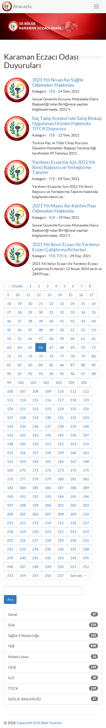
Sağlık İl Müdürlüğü (53, 635)
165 (48, 461)
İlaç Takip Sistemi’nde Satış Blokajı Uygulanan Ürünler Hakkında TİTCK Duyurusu (67, 123)
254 (23, 575)
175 (86, 470)
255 (35, 575)
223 (73, 532)
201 (61, 505)
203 (86, 505)
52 (83, 330)
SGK (52, 217)
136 (35, 426)
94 (51, 374)
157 (35, 453)
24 (72, 304)
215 (61, 523)
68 (62, 347)
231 (86, 540)
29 (30, 312)
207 (48, 514)
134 (10, 426)
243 (61, 558)
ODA (53, 667)
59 (62, 339)
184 (23, 488)
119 (86, 400)
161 (86, 453)
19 (20, 304)
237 (73, 549)
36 (9, 321)
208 (61, 514)
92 (30, 374)
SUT (53, 677)
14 (60, 295)
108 (35, 391)
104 (71, 383)
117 (61, 400)
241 (35, 558)
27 (9, 312)
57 (41, 339)
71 (94, 347)
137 (48, 426)
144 (48, 435)
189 (86, 488)
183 (10, 488)
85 (51, 365)
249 (48, 567)
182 (86, 479)
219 (23, 532)
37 (20, 321)
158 (48, 453)
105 (84, 383)
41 (62, 321)
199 (35, 505)
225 (10, 540)
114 (23, 400)
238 (86, 549)
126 (86, 409)
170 (23, 470)
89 (94, 365)
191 (23, 497)
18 (9, 304)
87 (72, 365)
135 (23, 426)
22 (51, 304)
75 (41, 356)
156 (23, 453)
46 (20, 330)
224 (86, 532)
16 (81, 295)
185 (35, 488)
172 (48, 470)
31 (51, 312)
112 (86, 391)
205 (23, 514)
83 (30, 365)
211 (10, 523)
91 (20, 374)
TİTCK (62, 256)
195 (73, 497)
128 (23, 418)
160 (73, 453)
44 (94, 321)
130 (48, 418)
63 (9, 347)
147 (86, 435)
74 (30, 356)
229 (61, 540)
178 (35, 479)
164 (35, 461)
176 (10, 479)
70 (83, 347)
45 (9, 330)
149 (23, 444)
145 (61, 435)
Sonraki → (78, 575)
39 (41, 321)
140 (86, 426)
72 (9, 356)
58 (51, 339)
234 (35, 549)
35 (94, 312)
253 (10, 575)
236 (61, 549)
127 (10, 418)
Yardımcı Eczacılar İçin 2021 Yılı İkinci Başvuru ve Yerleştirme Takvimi (63, 167)
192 (35, 497)
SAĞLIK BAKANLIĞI (53, 699)
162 (10, 461)
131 (61, 418)
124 (61, 409)
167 (73, 461)
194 (61, 497)
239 (10, 558)
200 (48, 505)
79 (83, 356)
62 (94, 339)
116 (48, 400)
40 (51, 321)
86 (62, 365)
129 (35, 418)
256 (48, 575)
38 (30, 321)
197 (10, 505)
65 (30, 347)
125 (73, 409)
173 (61, 470)
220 (35, 532)
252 (86, 567)
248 (35, 567)
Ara (10, 599)
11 (28, 295)
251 (73, 567)
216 (73, 523)
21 (41, 304)
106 (10, 391)
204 (10, 514)
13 (49, 295)
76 (51, 356)
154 (86, 444)
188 (73, 488)
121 (23, 409)
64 (20, 347)
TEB (52, 91)
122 (35, 409)
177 (23, 479)
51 (72, 330)
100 (21, 383)
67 (51, 347)
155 (10, 453)
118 (73, 400)
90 (9, 374)
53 (94, 330)
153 (73, 444)
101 (33, 383)
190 (10, 497)
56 (30, 339)
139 (73, 426)
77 (62, 356)
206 (35, 514)
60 (72, 339)
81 (9, 365)
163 (23, 461)
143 (35, 435)
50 (62, 330)
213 (35, 523)
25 (83, 304)
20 (30, 304)
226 (23, 540)
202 (73, 505)
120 (10, 409)
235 (48, 549)
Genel (53, 614)
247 (23, 567)
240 (23, 558)
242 (48, 558)
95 (62, 374)
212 (23, 523)
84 (41, 365)
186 (48, 488)
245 (86, 558)
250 (61, 567)
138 (61, 426)
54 (9, 339)
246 (10, 567)
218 (10, 532)
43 (83, 321)
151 (48, 444)
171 (35, 470)
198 (23, 505)
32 (62, 312)
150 (35, 444)
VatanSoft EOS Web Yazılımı (39, 723)
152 (61, 444)
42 (72, 321)
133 (86, 418)
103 (58, 383)
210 (86, 514)
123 (48, 409)
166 (61, 461)
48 (41, 330)
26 (94, 304)
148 (10, 444)
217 (86, 523)
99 (9, 383)
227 (35, 540)
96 (72, 374)
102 (46, 383)
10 (17, 295)
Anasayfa (22, 6)
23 (62, 304)
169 (10, 470)
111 (73, 391)
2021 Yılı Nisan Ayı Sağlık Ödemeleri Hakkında (57, 82)
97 (83, 374)
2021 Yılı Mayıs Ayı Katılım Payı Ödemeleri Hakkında (64, 208)
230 (73, 540)
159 (61, 453)
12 (39, 295)
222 (61, 532)
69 (72, 347)
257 (61, 575)
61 (83, 339)
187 (61, 488)
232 (10, 549)
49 (51, 330)
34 (83, 312)
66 (41, 347)
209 (73, 514)
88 (83, 365)
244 (73, 558)
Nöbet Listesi (53, 656)
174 (73, 470)
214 (48, 523)
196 (86, 497)
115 (35, 400)
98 (94, 374)
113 (10, 400)
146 (73, 435)
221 (48, 532)
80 (94, 356)
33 (72, 312)
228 (48, 540)
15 (70, 295)
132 (73, 418)
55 (20, 339)
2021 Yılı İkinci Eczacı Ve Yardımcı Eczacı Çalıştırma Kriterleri (66, 247)
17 (91, 295)
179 (48, 479)
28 (20, 312)
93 (41, 374)
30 (41, 312)
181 (73, 479)
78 (72, 356)
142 (23, 435)
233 (23, 549)
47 (30, 330)
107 (23, 391)
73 (20, 356)
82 (20, 365)
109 (48, 391)
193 (48, 497)
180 (61, 479)
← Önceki (15, 286)
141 (10, 435)
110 (61, 391)
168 (86, 461)
